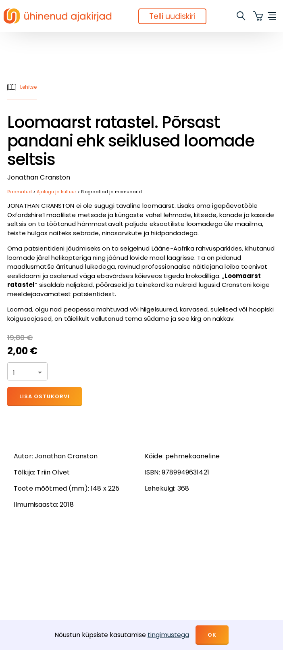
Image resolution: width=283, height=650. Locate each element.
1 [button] (14, 372)
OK (212, 635)
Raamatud (19, 191)
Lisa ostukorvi (44, 396)
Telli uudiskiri (172, 16)
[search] (241, 16)
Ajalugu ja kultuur (56, 191)
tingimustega (168, 635)
